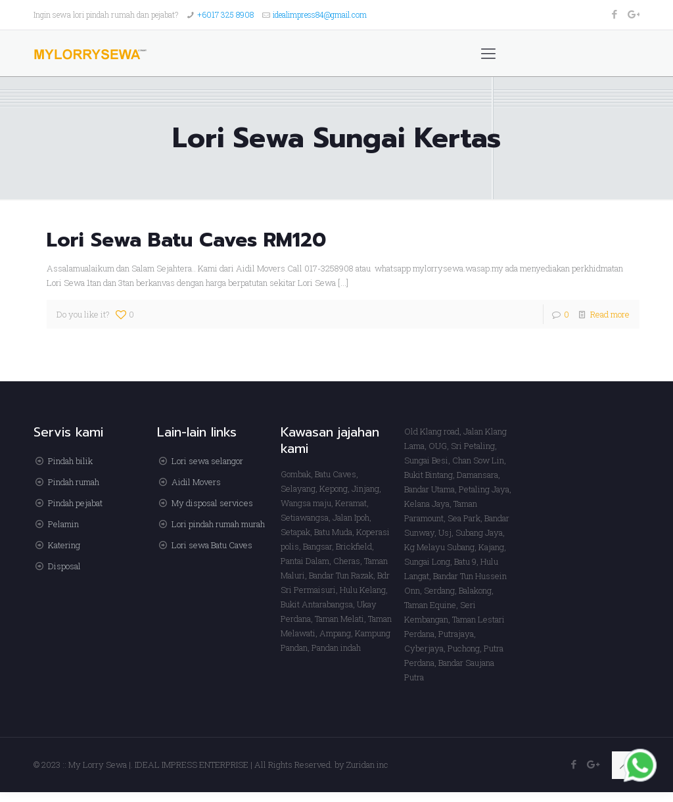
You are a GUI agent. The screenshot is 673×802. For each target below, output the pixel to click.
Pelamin (63, 524)
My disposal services (212, 503)
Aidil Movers (196, 482)
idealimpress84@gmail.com (320, 14)
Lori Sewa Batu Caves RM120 (186, 240)
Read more (610, 314)
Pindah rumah (73, 482)
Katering (64, 545)
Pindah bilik (70, 461)
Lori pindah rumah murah (218, 524)
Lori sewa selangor (207, 461)
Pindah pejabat (75, 503)
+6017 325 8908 (225, 14)
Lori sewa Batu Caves (212, 545)
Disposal (64, 566)
